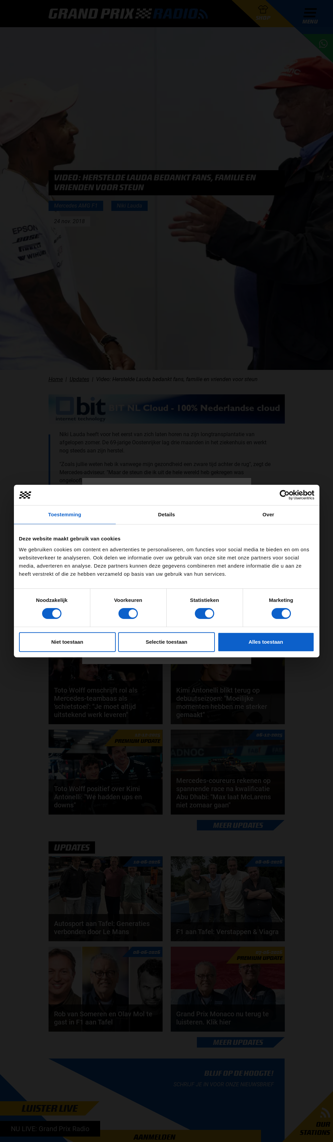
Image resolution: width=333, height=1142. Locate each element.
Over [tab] (268, 514)
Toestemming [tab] (64, 514)
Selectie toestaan (166, 642)
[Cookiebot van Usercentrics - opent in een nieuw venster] (284, 495)
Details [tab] (166, 514)
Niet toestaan (67, 642)
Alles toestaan (265, 642)
